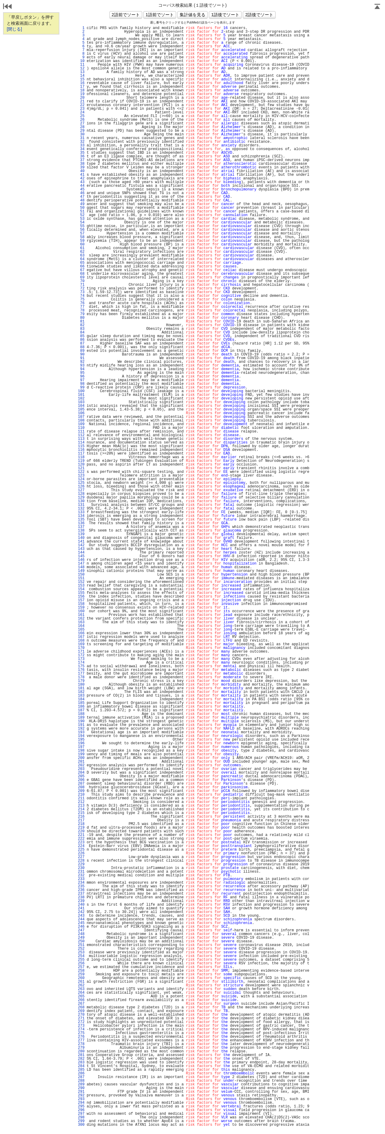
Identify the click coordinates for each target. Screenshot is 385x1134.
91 (81, 358)
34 (81, 149)
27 (81, 123)
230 (81, 868)
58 (81, 237)
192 (81, 729)
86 (81, 340)
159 (81, 608)
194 (81, 736)
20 (81, 98)
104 (81, 406)
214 (81, 809)
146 (81, 560)
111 (81, 431)
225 (81, 850)
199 (81, 754)
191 (81, 725)
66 (81, 266)
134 (81, 516)
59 (81, 241)
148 (81, 567)
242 (81, 912)
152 (81, 582)
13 (81, 72)
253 (81, 952)
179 (81, 681)
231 (81, 872)
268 (81, 1007)
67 (81, 270)
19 (81, 94)
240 (81, 905)
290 (81, 1088)
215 (81, 813)
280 (81, 1051)
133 (81, 512)
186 (81, 707)
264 (81, 993)
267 (81, 1004)
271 (81, 1018)
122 (81, 472)
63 (81, 255)
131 (81, 505)
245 (81, 923)
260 (81, 978)
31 (81, 138)
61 (81, 248)
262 (81, 985)
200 (81, 758)
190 (81, 721)
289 (81, 1084)
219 (81, 828)
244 (81, 919)
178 (81, 677)
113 (81, 439)
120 (81, 464)
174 (81, 663)
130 (81, 501)
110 (81, 428)
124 (81, 479)
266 (81, 1000)
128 (81, 494)
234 (81, 883)
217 (81, 820)
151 (81, 578)
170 (81, 648)
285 (81, 1070)
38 (81, 164)
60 (81, 244)
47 (81, 197)
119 (81, 461)
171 (81, 652)
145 (81, 556)
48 (81, 200)
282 (81, 1059)
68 (81, 274)
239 (81, 901)
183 (81, 696)
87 (81, 343)
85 (81, 336)
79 (81, 314)
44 (81, 186)
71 (81, 285)
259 (81, 974)
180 (81, 685)
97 (81, 380)
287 (81, 1077)
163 (81, 622)
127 (81, 490)
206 (81, 780)
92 (81, 362)
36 (81, 156)
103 (81, 402)
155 (81, 593)
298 (81, 1117)
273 (81, 1026)
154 (81, 589)
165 (81, 630)
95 (81, 373)
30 (81, 134)
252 (81, 949)
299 (81, 1121)
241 (81, 908)
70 (81, 281)
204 (81, 773)
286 (81, 1073)
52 (81, 215)
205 (81, 776)
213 (81, 806)
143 (81, 549)
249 (81, 938)
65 (81, 263)
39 (81, 167)
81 (81, 321)
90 (81, 354)
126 (81, 486)
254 (81, 956)
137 (81, 527)
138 (81, 530)
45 (81, 189)
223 (81, 842)
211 (81, 798)
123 (81, 475)
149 (81, 571)
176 (81, 670)
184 (81, 699)
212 (81, 802)
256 (81, 963)
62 (81, 252)
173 (81, 659)
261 (81, 982)
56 (81, 230)
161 (81, 615)
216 (81, 817)
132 (81, 508)
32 (81, 142)
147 (81, 563)
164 (81, 626)
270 (81, 1015)
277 (81, 1040)
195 (81, 740)
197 (81, 747)
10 (81, 61)
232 (81, 875)
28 (81, 127)
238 (81, 897)
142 (81, 545)
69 (81, 277)
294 (81, 1103)
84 (81, 332)
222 (81, 839)
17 (81, 87)
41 (81, 175)
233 (81, 879)
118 (81, 457)
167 (81, 637)
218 (81, 824)
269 (81, 1011)
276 (81, 1037)
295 (81, 1106)
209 (81, 791)
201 (81, 762)
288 (81, 1081)
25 (81, 116)
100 (81, 391)
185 (81, 703)
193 (81, 732)
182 (81, 692)
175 (81, 666)
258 (81, 971)
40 (81, 171)
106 (81, 413)
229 (81, 864)
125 (81, 483)
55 (81, 226)
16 (81, 83)
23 (81, 109)
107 (81, 417)
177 (81, 674)
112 (81, 435)
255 (81, 960)
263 (81, 989)
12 (81, 68)
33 (81, 145)
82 (81, 325)
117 (81, 453)
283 (81, 1062)
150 (81, 575)
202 (81, 765)
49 (81, 204)
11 (81, 65)
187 (81, 710)
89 (81, 351)
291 (81, 1092)
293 (81, 1099)
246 (81, 927)
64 (81, 259)
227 (81, 857)
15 (81, 79)
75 (81, 299)
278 (81, 1044)
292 (81, 1095)
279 (81, 1048)
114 (81, 442)
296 (81, 1110)
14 (81, 76)
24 (81, 112)
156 (81, 597)
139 (81, 534)
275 (81, 1033)
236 (81, 890)
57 (81, 233)
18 (81, 90)
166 (81, 633)
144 (81, 552)
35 (81, 153)
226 (81, 853)
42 (81, 178)
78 (81, 310)
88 (81, 347)
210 (81, 795)
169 (81, 644)
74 (81, 296)
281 (81, 1055)
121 (81, 468)
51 (81, 211)
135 (81, 519)
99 (81, 387)
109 (81, 424)
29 (81, 131)
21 (81, 101)
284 (81, 1066)
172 (81, 655)
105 (81, 409)
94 (81, 369)
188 (81, 714)
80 (81, 318)
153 (81, 586)
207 (81, 784)
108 (81, 420)
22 (81, 105)
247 (81, 930)
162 (81, 619)
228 (81, 861)
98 (81, 384)
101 (81, 395)
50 (81, 208)
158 (81, 604)
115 (81, 446)
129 (81, 497)
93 (81, 365)
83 (81, 329)
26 (81, 120)
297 (81, 1114)
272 (81, 1022)
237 (81, 894)
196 (81, 743)
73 (81, 292)
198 (81, 751)
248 (81, 934)
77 (81, 307)
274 (81, 1029)
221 (81, 835)
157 (81, 600)
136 (81, 523)
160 (81, 611)
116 (81, 450)
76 (81, 303)
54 (81, 222)
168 (81, 641)
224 (81, 846)
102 (81, 398)
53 (81, 219)
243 (81, 916)
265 (81, 996)
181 (81, 688)
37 (81, 160)
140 (81, 538)
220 (81, 831)
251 (81, 945)
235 (81, 886)
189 (81, 718)
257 (81, 967)
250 (81, 941)
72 (81, 288)
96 (81, 376)
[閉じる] (14, 29)
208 (81, 787)
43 (81, 182)
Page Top (377, 7)
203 (81, 769)
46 (81, 193)
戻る (8, 7)
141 (81, 541)
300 (81, 1125)
